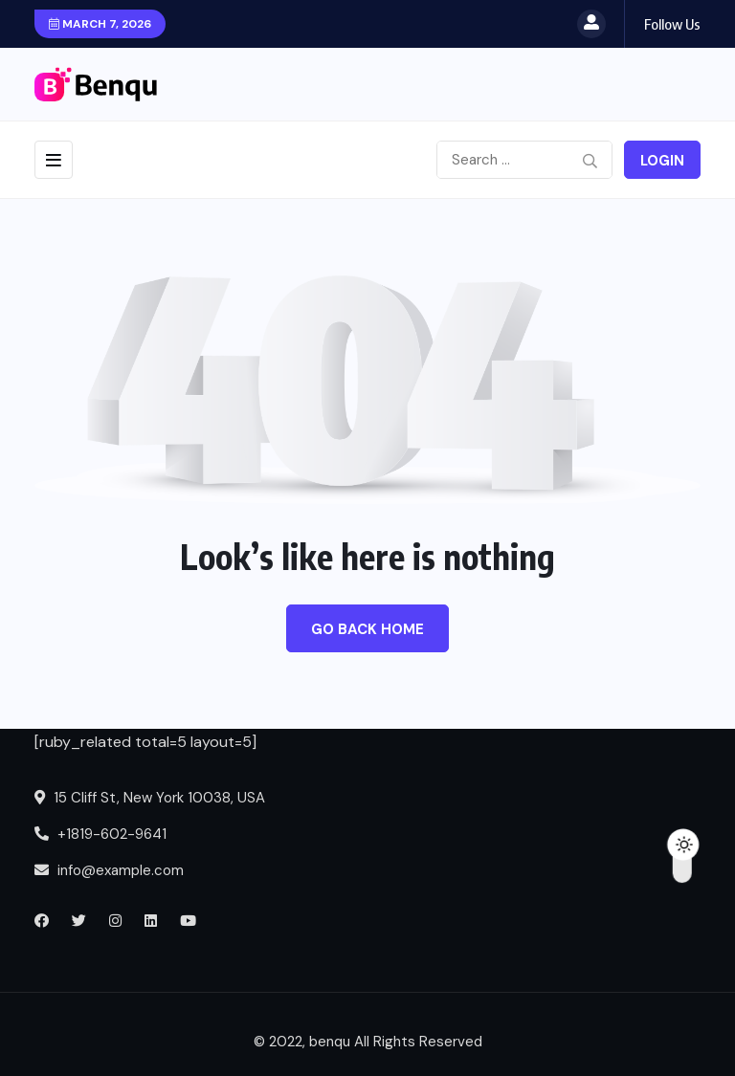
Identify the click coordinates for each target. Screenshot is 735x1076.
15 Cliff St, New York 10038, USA (149, 797)
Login (662, 160)
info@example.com (109, 870)
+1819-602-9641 (100, 834)
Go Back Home (367, 629)
